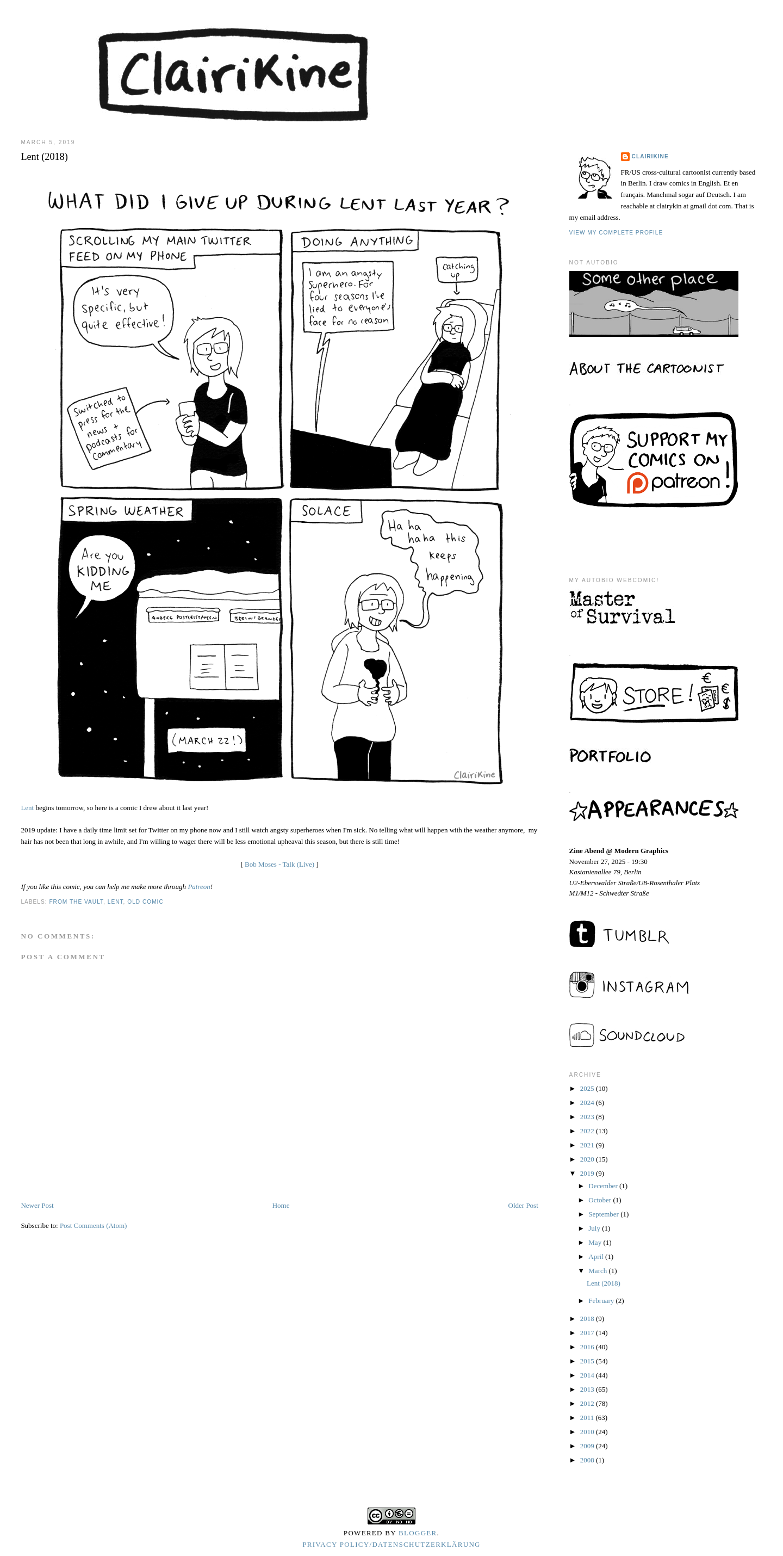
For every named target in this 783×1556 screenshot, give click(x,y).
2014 (588, 1375)
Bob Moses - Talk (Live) (279, 864)
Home (281, 1205)
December (603, 1186)
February (602, 1300)
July (595, 1228)
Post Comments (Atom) (93, 1225)
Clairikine (650, 156)
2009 (588, 1446)
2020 (588, 1159)
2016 (588, 1347)
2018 (588, 1318)
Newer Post (37, 1205)
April (596, 1256)
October (600, 1200)
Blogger (418, 1533)
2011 (588, 1417)
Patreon (199, 886)
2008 (588, 1460)
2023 (588, 1117)
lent (115, 902)
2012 (588, 1403)
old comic (145, 902)
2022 (588, 1131)
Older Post (523, 1205)
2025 (588, 1088)
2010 (588, 1432)
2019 (588, 1173)
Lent (27, 808)
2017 (588, 1333)
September (604, 1214)
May (595, 1242)
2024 (588, 1102)
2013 (588, 1389)
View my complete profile (616, 233)
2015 (588, 1361)
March (598, 1271)
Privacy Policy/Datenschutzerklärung (391, 1544)
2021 (588, 1145)
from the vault (76, 902)
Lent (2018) (603, 1283)
